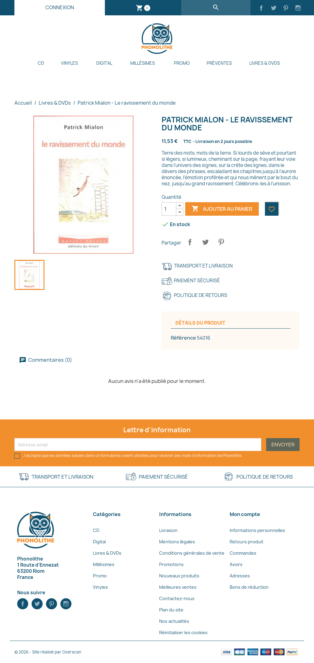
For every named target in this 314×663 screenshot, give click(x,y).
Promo (182, 63)
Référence (183, 338)
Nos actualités (174, 621)
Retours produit (246, 542)
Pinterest (221, 242)
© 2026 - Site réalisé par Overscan (47, 652)
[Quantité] (169, 209)
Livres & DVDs (264, 63)
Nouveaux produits (179, 576)
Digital (104, 63)
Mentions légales (177, 542)
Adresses (240, 576)
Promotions (171, 564)
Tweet (205, 242)
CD (41, 63)
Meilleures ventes (178, 587)
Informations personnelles (257, 530)
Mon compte (245, 514)
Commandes (243, 553)
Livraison (168, 530)
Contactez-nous (176, 598)
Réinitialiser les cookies (183, 632)
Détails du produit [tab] (200, 323)
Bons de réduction (249, 587)
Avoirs (236, 564)
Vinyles (69, 63)
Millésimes (142, 63)
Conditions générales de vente (191, 553)
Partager (190, 242)
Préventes (219, 63)
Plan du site (171, 610)
